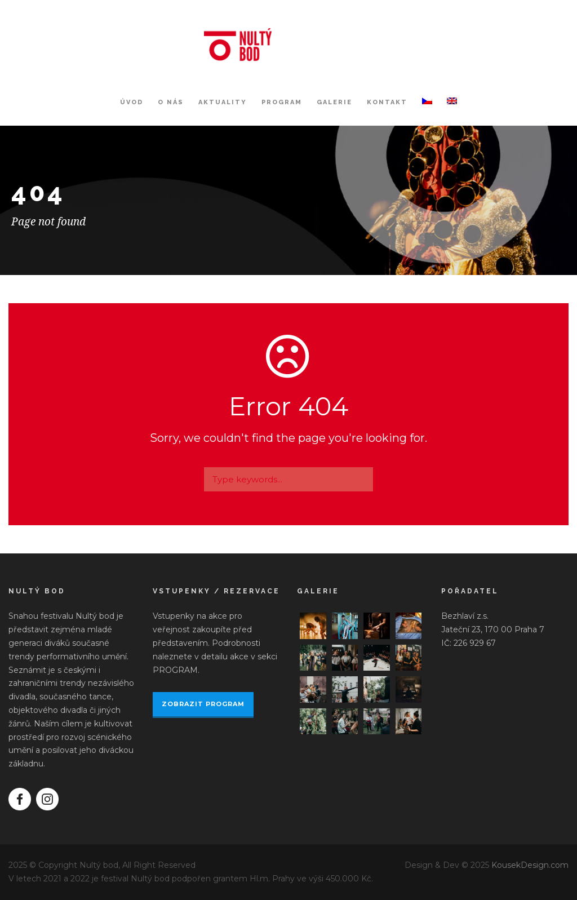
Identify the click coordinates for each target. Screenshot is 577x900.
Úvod (131, 102)
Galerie (334, 102)
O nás (171, 102)
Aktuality (222, 102)
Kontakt (387, 102)
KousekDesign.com (530, 865)
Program (281, 102)
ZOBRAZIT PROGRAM (203, 704)
